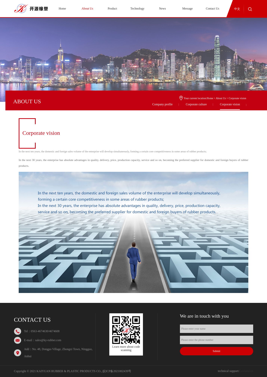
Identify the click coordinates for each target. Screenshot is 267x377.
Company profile (162, 104)
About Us (87, 8)
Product (112, 8)
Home (62, 8)
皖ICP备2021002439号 (117, 371)
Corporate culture (196, 104)
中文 (237, 8)
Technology (137, 8)
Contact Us (212, 8)
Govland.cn (246, 371)
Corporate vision (230, 104)
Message (187, 8)
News (162, 8)
